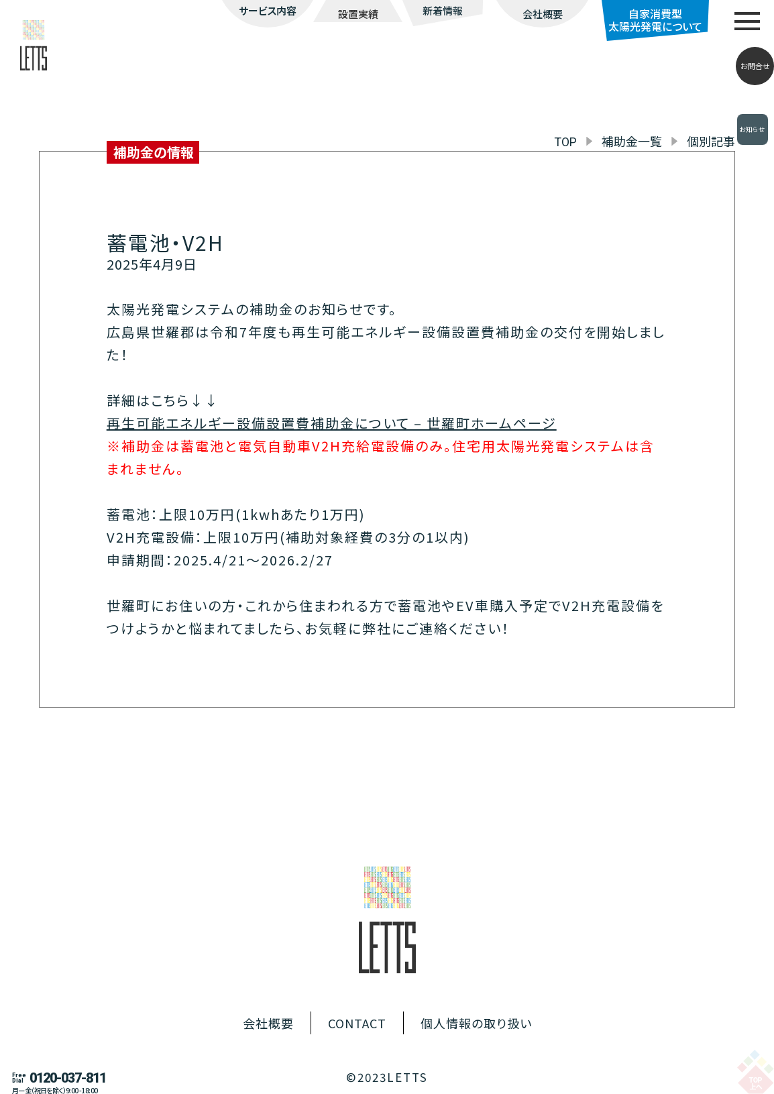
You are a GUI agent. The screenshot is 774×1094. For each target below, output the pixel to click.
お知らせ (752, 129)
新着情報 (443, 10)
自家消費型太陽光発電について (655, 19)
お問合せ (755, 65)
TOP (565, 142)
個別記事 (711, 141)
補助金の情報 (153, 152)
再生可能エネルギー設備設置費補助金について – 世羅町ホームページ (332, 423)
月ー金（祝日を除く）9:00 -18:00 (54, 1090)
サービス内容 (267, 10)
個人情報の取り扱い (476, 1023)
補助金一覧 (632, 141)
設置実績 (358, 14)
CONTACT (357, 1023)
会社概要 (542, 14)
